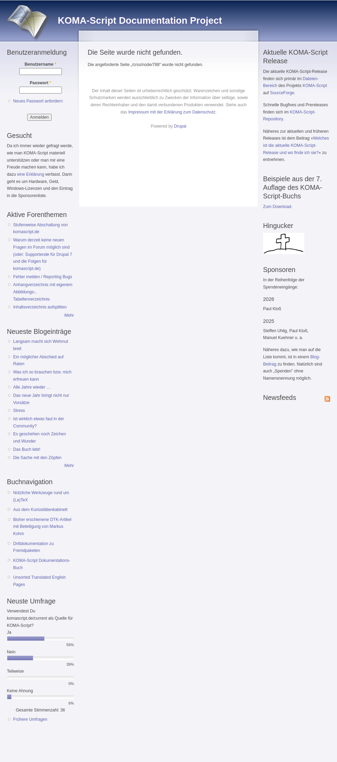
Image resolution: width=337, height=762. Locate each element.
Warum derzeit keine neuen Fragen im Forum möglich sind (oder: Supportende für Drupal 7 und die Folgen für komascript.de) (42, 254)
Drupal (180, 126)
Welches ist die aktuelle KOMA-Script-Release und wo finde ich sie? (296, 145)
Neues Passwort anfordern (38, 101)
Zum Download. (277, 206)
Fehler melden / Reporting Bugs (42, 276)
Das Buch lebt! (26, 449)
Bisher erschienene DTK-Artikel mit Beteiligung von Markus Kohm (42, 526)
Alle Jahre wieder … (32, 387)
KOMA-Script (315, 85)
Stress (19, 410)
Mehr (69, 315)
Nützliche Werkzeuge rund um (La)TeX (41, 496)
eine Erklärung (30, 174)
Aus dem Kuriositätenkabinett (40, 509)
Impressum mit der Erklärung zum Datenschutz (171, 112)
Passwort (40, 82)
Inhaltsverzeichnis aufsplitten (39, 307)
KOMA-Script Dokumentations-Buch (41, 564)
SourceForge (282, 92)
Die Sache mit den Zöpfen (37, 457)
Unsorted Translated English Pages (39, 581)
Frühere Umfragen (30, 719)
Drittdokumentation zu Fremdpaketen (33, 547)
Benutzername (40, 64)
